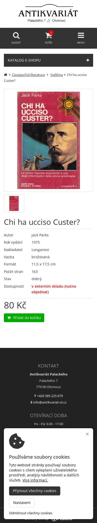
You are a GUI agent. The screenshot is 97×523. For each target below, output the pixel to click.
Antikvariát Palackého (62, 511)
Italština (56, 74)
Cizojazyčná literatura (28, 74)
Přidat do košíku (24, 317)
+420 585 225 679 (50, 395)
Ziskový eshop (48, 518)
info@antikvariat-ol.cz (49, 402)
